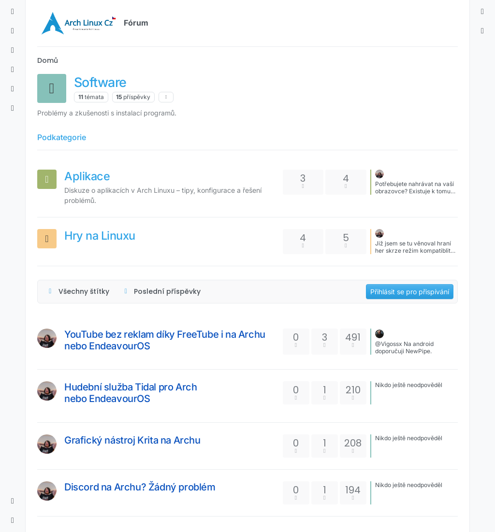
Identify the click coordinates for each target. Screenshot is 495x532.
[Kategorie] (12, 11)
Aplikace (87, 176)
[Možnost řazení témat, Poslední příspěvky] (161, 291)
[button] (12, 501)
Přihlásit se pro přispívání (409, 292)
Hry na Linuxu (99, 236)
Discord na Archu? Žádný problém (140, 487)
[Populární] (12, 69)
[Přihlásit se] (482, 11)
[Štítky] (12, 50)
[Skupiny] (12, 108)
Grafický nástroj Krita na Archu (132, 440)
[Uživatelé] (12, 89)
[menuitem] (482, 11)
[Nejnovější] (12, 31)
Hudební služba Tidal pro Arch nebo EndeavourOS (130, 392)
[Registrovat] (482, 31)
